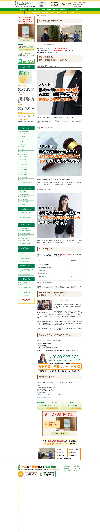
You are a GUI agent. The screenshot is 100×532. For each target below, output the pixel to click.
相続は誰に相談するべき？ (25, 194)
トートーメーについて (24, 199)
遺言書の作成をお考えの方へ (25, 212)
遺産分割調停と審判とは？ (25, 238)
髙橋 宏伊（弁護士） (24, 179)
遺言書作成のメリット (24, 214)
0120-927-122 (80, 5)
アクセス (43, 9)
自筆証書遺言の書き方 (24, 220)
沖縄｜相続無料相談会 (24, 131)
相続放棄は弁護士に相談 (25, 274)
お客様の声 (55, 9)
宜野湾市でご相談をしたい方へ (26, 284)
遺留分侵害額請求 (36, 12)
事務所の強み (23, 9)
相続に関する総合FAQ (68, 470)
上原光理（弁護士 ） (24, 167)
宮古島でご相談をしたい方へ (25, 292)
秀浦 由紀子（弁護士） (24, 164)
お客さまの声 (77, 468)
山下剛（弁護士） (23, 159)
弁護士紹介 (22, 151)
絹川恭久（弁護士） (24, 156)
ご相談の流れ (22, 144)
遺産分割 (27, 12)
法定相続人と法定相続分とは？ (26, 196)
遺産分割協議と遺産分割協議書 (26, 230)
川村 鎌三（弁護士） (24, 177)
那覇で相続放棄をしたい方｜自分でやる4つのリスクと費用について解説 (27, 270)
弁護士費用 (22, 146)
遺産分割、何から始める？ (25, 228)
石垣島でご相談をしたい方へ (25, 295)
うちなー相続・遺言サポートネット (26, 183)
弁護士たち (36, 9)
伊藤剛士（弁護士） (24, 174)
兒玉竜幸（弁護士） (24, 169)
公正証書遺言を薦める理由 (25, 217)
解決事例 (49, 9)
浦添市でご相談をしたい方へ (25, 282)
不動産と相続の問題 (24, 201)
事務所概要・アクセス (24, 139)
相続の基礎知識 (23, 191)
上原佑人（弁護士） (24, 161)
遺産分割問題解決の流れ (25, 233)
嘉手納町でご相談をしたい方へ (26, 289)
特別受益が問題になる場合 (25, 243)
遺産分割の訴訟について (25, 235)
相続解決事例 (67, 466)
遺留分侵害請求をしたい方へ (25, 256)
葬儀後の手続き (45, 12)
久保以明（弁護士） (24, 154)
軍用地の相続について (24, 204)
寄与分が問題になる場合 (25, 240)
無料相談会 (66, 468)
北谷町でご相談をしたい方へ (25, 287)
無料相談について (64, 9)
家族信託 (53, 12)
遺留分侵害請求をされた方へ (25, 258)
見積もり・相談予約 (75, 9)
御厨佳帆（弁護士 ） (24, 172)
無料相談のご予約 (78, 470)
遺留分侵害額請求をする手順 (25, 261)
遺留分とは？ (22, 253)
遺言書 (64, 12)
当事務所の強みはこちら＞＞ (44, 397)
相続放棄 (59, 12)
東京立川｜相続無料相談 (25, 133)
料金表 (30, 9)
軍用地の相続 (71, 12)
